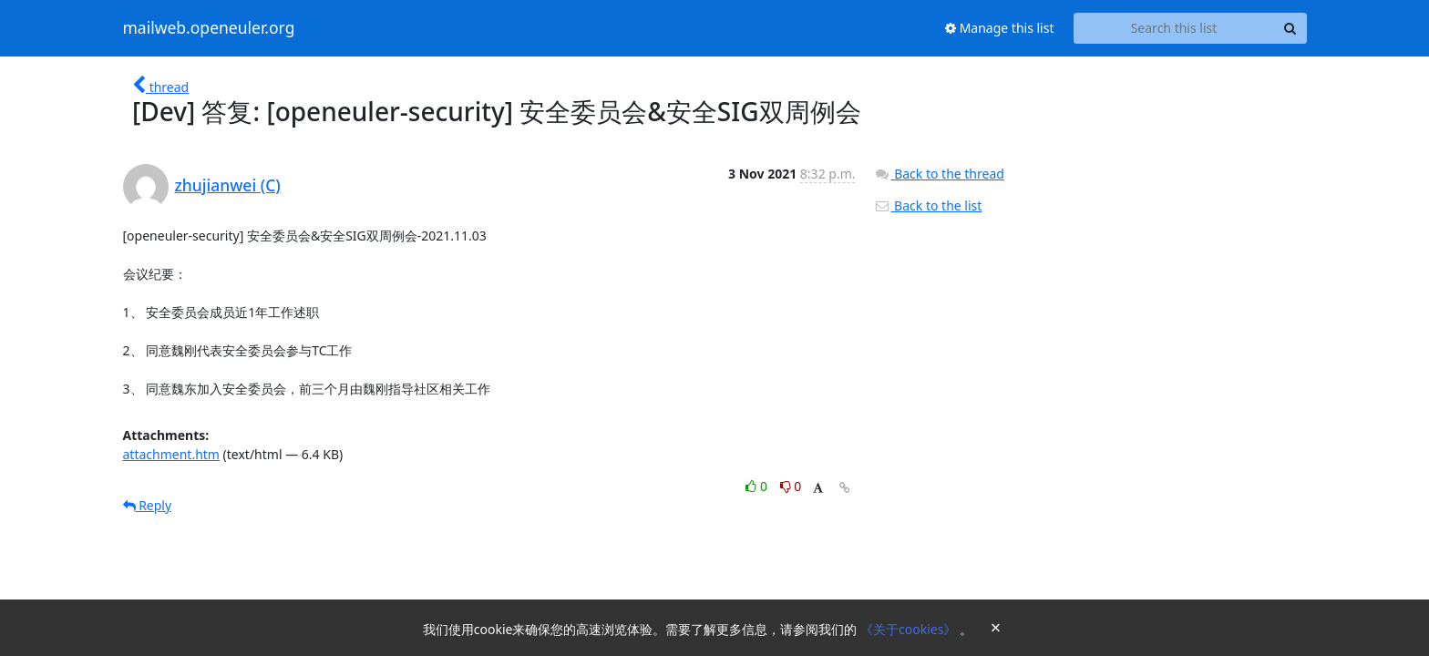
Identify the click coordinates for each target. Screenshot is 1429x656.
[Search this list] (1174, 28)
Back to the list (928, 205)
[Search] (1290, 28)
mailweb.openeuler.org (209, 28)
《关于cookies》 (910, 629)
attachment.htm (171, 454)
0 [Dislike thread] (791, 486)
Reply (147, 505)
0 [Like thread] (757, 486)
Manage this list (999, 27)
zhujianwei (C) (228, 185)
